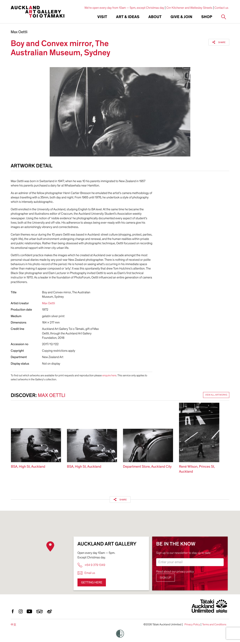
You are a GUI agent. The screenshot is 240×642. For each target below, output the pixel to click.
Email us (86, 573)
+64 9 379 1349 (91, 565)
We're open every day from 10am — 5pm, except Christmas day (124, 7)
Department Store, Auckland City (147, 466)
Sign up (165, 577)
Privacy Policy (192, 624)
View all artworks (216, 395)
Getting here (91, 582)
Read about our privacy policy (175, 571)
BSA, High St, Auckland (28, 466)
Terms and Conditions (214, 624)
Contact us (221, 7)
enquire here (109, 375)
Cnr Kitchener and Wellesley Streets (189, 7)
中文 (13, 625)
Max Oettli (19, 32)
